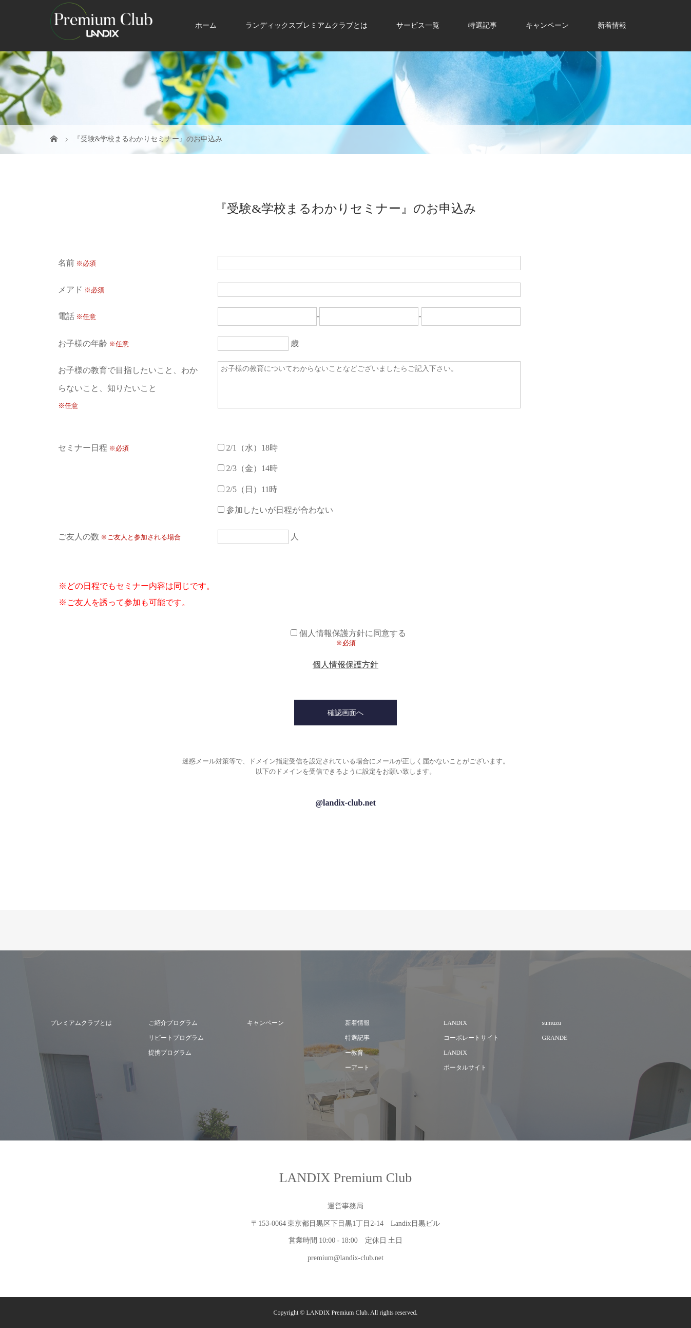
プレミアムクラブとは (81, 1022)
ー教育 (354, 1052)
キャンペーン (547, 25)
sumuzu (551, 1022)
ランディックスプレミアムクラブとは (306, 25)
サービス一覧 (417, 25)
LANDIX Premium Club (345, 1177)
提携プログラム (169, 1052)
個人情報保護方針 (345, 664)
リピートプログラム (176, 1037)
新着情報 (612, 25)
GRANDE (554, 1037)
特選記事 (482, 25)
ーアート (357, 1067)
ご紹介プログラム (173, 1022)
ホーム (206, 25)
